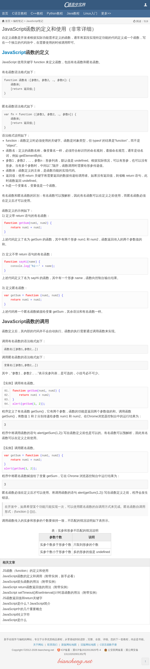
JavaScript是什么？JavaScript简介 (26, 603)
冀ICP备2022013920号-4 (87, 649)
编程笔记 (18, 21)
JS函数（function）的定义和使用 (25, 570)
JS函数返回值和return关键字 (22, 598)
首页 (5, 13)
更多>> (106, 13)
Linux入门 (90, 13)
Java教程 (73, 13)
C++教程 (37, 13)
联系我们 (52, 644)
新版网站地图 (69, 644)
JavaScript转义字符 (16, 614)
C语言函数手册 (108, 644)
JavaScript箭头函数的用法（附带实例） (30, 581)
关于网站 (38, 644)
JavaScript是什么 (15, 620)
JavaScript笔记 (34, 21)
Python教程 (55, 13)
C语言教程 (19, 13)
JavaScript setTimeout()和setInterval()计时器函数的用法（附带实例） (51, 592)
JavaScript (14, 52)
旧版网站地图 (88, 644)
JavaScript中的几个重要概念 (22, 609)
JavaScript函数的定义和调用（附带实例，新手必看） (40, 576)
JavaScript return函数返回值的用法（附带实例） (36, 587)
